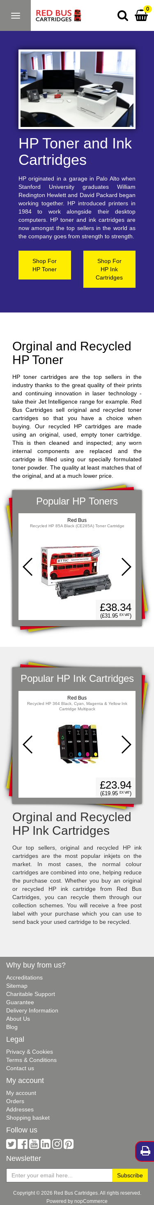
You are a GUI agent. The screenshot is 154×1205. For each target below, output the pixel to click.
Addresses (20, 1109)
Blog (12, 1027)
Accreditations (24, 977)
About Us (18, 1018)
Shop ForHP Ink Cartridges (109, 269)
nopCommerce (91, 1201)
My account (21, 1093)
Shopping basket (28, 1117)
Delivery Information (32, 1010)
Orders (15, 1101)
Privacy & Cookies (29, 1051)
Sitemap (17, 985)
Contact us (20, 1068)
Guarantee (20, 1002)
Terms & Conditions (31, 1060)
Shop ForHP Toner (44, 265)
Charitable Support (30, 994)
